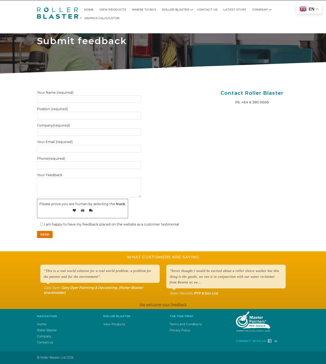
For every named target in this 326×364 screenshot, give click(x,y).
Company (260, 9)
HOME (89, 9)
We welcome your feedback (163, 305)
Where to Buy (144, 9)
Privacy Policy (180, 330)
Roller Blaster (175, 9)
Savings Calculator (102, 18)
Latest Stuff (234, 9)
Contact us (207, 9)
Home (42, 324)
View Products (112, 9)
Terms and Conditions (186, 324)
